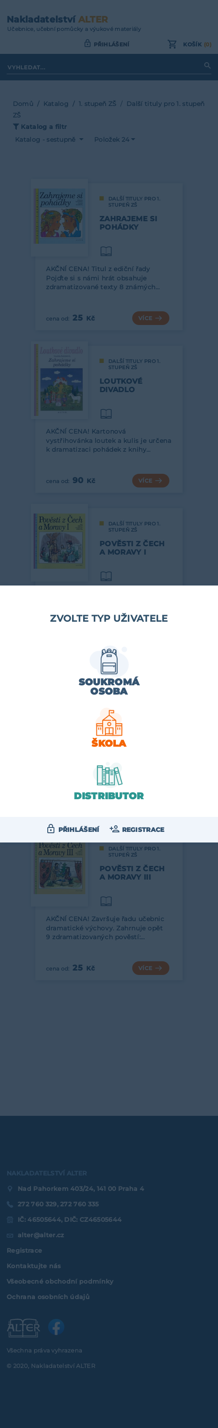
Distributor (109, 795)
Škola (109, 743)
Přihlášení (78, 830)
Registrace (143, 830)
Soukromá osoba (109, 686)
